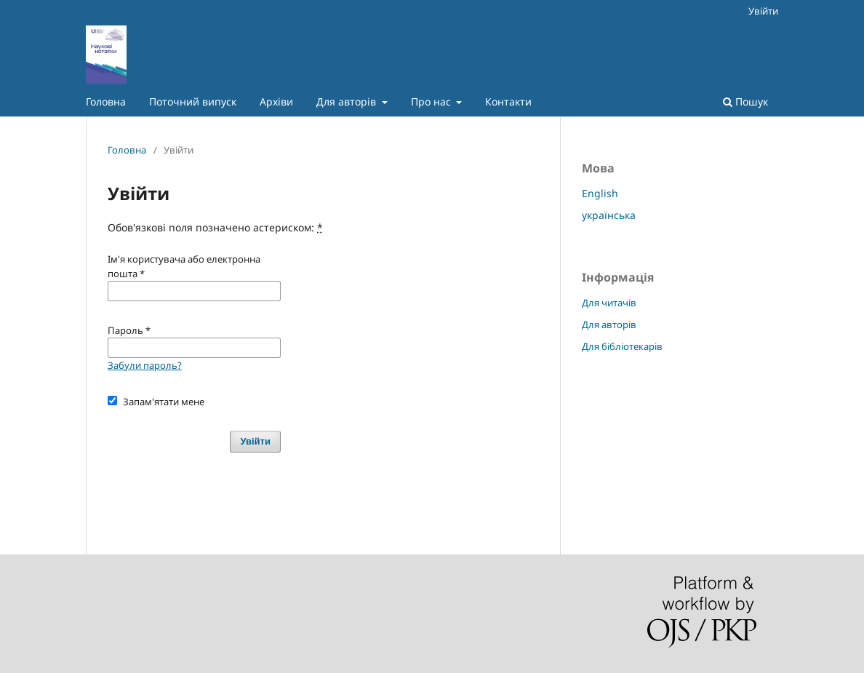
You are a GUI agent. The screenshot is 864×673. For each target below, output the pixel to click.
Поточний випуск (192, 101)
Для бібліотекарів (622, 346)
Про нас (432, 101)
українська (609, 215)
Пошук (745, 101)
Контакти (508, 101)
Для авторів (347, 101)
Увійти (763, 10)
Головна (106, 101)
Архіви (276, 101)
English (600, 193)
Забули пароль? (145, 365)
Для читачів (609, 302)
